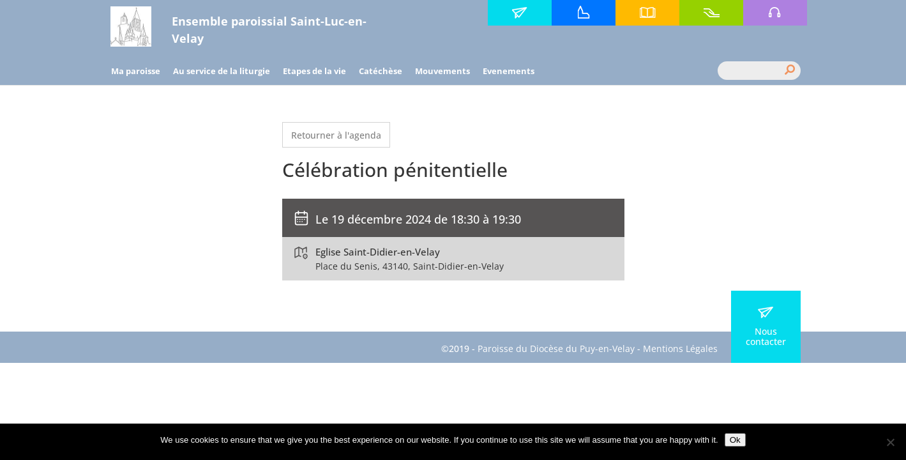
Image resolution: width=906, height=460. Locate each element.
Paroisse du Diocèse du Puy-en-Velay (556, 348)
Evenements (508, 71)
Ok (735, 440)
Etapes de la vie (314, 71)
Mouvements (442, 71)
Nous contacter (766, 327)
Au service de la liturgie (221, 71)
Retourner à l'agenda (336, 135)
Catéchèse (380, 71)
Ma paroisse (135, 71)
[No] (890, 442)
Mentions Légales (680, 348)
